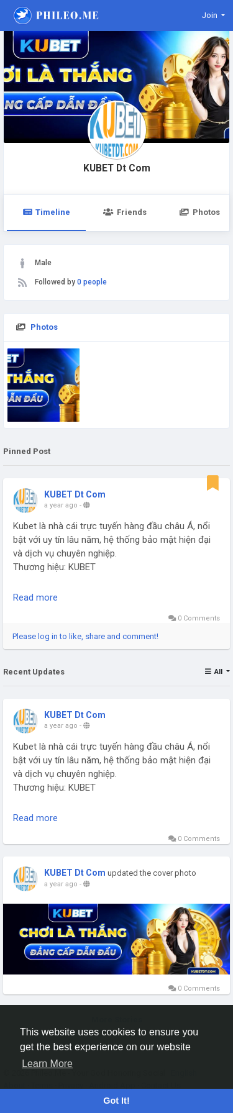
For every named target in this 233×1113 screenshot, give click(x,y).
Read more (35, 597)
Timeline (46, 212)
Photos (44, 327)
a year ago (61, 505)
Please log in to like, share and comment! (85, 636)
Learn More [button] (47, 1063)
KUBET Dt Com (116, 168)
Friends (124, 212)
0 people (92, 282)
